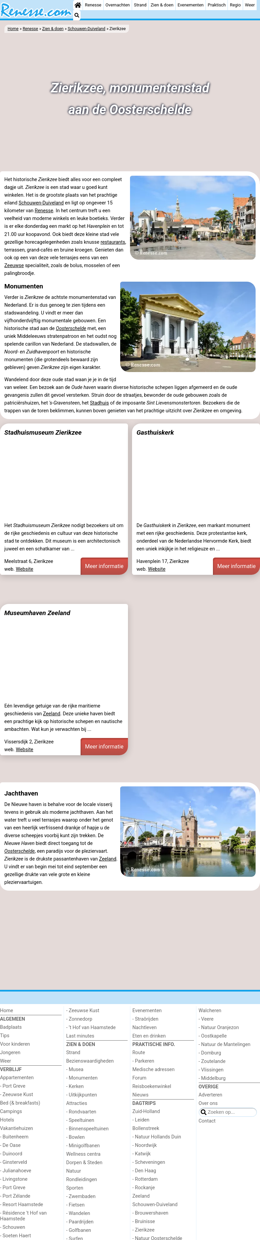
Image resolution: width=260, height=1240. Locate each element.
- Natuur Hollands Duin (156, 1137)
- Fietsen (75, 1205)
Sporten (74, 1188)
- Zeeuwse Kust (16, 1094)
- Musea (75, 1069)
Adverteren (210, 1095)
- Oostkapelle (213, 1036)
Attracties (76, 1103)
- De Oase (10, 1145)
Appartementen (17, 1078)
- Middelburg (212, 1078)
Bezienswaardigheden (90, 1061)
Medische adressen (153, 1069)
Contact (207, 1121)
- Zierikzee (143, 1230)
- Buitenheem (14, 1137)
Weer (250, 4)
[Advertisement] (130, 589)
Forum (139, 1078)
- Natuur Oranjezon (219, 1027)
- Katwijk (141, 1154)
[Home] (78, 5)
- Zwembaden (81, 1196)
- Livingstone (13, 1179)
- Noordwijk (144, 1145)
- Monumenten (82, 1078)
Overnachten (118, 4)
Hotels (7, 1120)
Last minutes (80, 1036)
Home (6, 1011)
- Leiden (140, 1120)
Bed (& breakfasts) (20, 1103)
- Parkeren (143, 1061)
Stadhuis (99, 403)
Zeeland (51, 714)
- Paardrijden (80, 1222)
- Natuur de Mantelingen (225, 1044)
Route (138, 1053)
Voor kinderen (15, 1044)
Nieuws (140, 1095)
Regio (235, 4)
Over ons (208, 1103)
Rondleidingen (81, 1179)
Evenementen (190, 4)
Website (25, 569)
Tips (4, 1036)
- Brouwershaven (150, 1213)
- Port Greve (12, 1086)
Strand (140, 4)
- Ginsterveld (13, 1162)
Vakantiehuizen (16, 1128)
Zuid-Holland (146, 1111)
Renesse (93, 4)
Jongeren (10, 1053)
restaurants (113, 242)
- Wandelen (78, 1213)
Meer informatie (104, 566)
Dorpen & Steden (84, 1163)
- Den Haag (144, 1171)
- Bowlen (75, 1137)
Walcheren (210, 1011)
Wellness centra (83, 1154)
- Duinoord (11, 1154)
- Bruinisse (143, 1221)
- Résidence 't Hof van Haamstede (23, 1216)
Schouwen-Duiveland (41, 203)
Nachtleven (144, 1027)
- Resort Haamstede (21, 1205)
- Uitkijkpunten (81, 1095)
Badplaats (11, 1027)
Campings (11, 1111)
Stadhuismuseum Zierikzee (43, 432)
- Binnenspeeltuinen (87, 1129)
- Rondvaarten (81, 1112)
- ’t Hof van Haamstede (91, 1027)
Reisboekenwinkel (151, 1086)
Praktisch (217, 4)
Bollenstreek (145, 1128)
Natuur (73, 1171)
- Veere (206, 1019)
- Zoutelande (212, 1061)
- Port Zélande (15, 1196)
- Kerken (75, 1086)
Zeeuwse (14, 265)
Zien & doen (162, 4)
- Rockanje (143, 1188)
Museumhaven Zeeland (37, 613)
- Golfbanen (78, 1230)
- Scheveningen (148, 1162)
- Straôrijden (145, 1019)
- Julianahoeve (15, 1171)
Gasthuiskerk (155, 432)
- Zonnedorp (79, 1019)
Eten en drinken (149, 1036)
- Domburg (210, 1053)
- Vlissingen (211, 1070)
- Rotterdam (145, 1179)
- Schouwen (12, 1227)
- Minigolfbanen (83, 1146)
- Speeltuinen (80, 1120)
